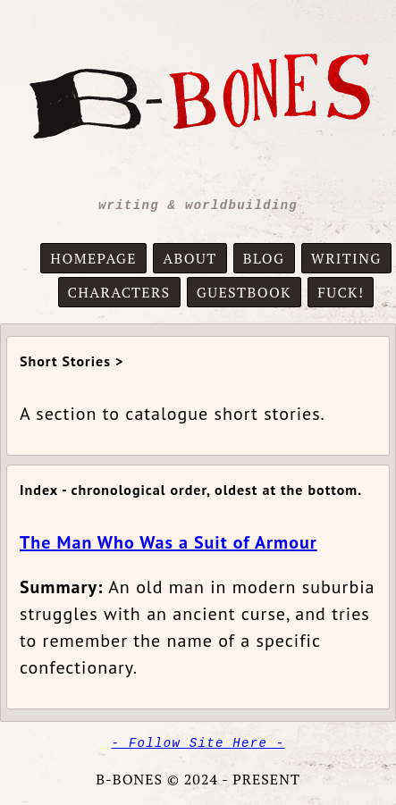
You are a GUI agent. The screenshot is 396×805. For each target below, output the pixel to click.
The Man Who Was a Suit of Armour (168, 542)
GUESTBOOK (244, 292)
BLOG (264, 258)
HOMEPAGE (93, 258)
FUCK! (340, 292)
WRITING (346, 258)
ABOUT (189, 258)
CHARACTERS (119, 292)
